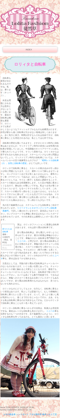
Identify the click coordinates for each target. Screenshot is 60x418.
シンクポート (22, 414)
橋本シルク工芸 (49, 414)
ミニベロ (21, 241)
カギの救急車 (9, 414)
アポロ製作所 (35, 414)
